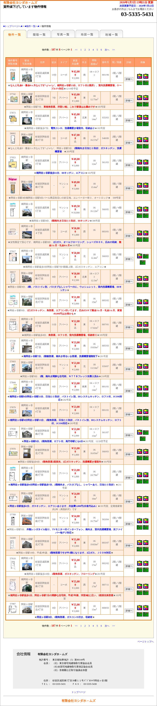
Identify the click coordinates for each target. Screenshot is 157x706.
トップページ (78, 692)
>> (113, 49)
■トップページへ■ (12, 26)
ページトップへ (146, 641)
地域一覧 (111, 34)
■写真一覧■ (63, 34)
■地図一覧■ (87, 34)
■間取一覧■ (39, 34)
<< (76, 49)
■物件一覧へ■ (32, 26)
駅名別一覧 (14, 34)
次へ (107, 49)
